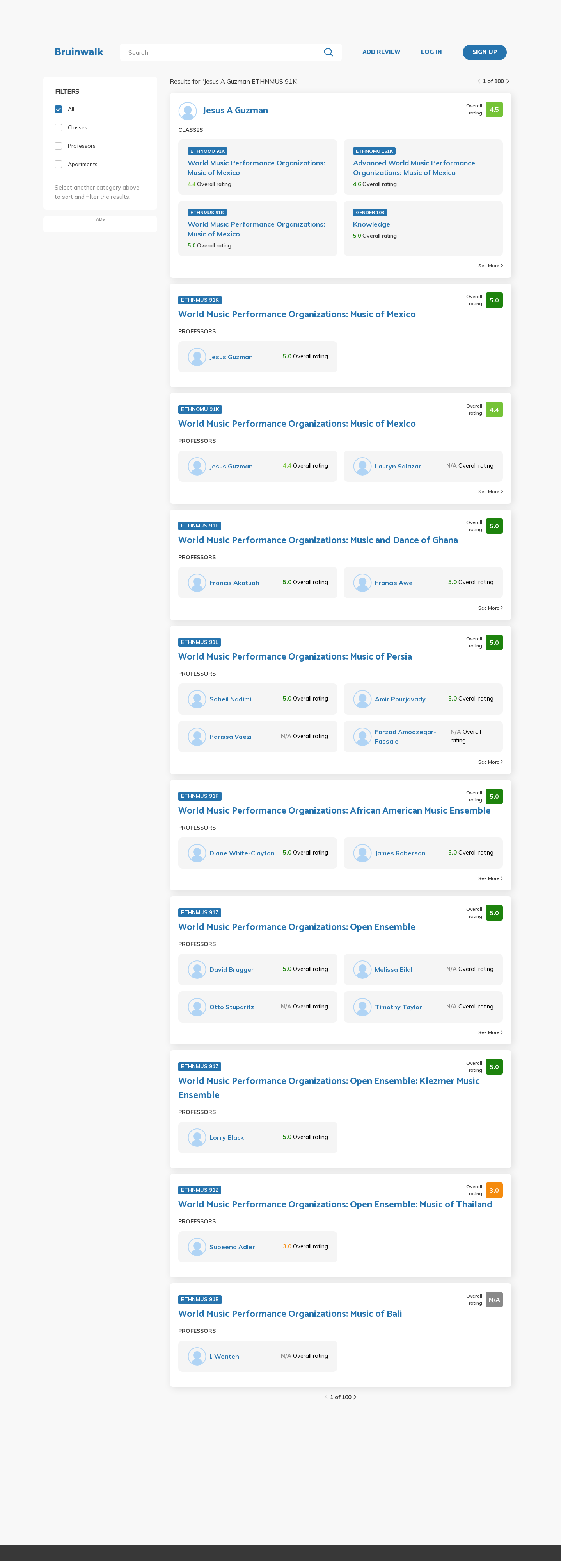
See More (490, 265)
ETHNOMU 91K (207, 151)
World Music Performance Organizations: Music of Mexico (256, 167)
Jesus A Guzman (235, 111)
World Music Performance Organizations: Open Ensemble (296, 928)
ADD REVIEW (381, 52)
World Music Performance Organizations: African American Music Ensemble (334, 811)
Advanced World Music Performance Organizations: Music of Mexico (414, 167)
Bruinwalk (78, 52)
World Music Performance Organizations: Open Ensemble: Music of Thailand (335, 1205)
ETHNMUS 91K (207, 212)
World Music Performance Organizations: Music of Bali (290, 1314)
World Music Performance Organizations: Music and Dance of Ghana (318, 541)
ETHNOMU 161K (374, 151)
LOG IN (431, 52)
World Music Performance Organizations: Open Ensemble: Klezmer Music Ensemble (329, 1089)
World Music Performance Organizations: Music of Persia (295, 657)
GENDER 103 (370, 212)
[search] (221, 52)
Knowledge (371, 224)
